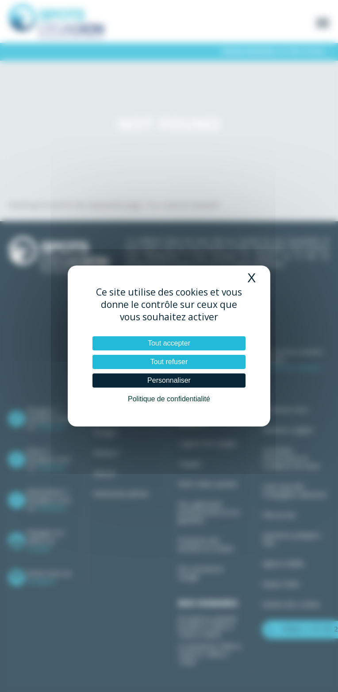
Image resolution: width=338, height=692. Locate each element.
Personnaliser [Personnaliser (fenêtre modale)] (169, 380)
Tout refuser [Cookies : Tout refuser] (169, 361)
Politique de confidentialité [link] (169, 399)
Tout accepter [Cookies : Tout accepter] (169, 343)
